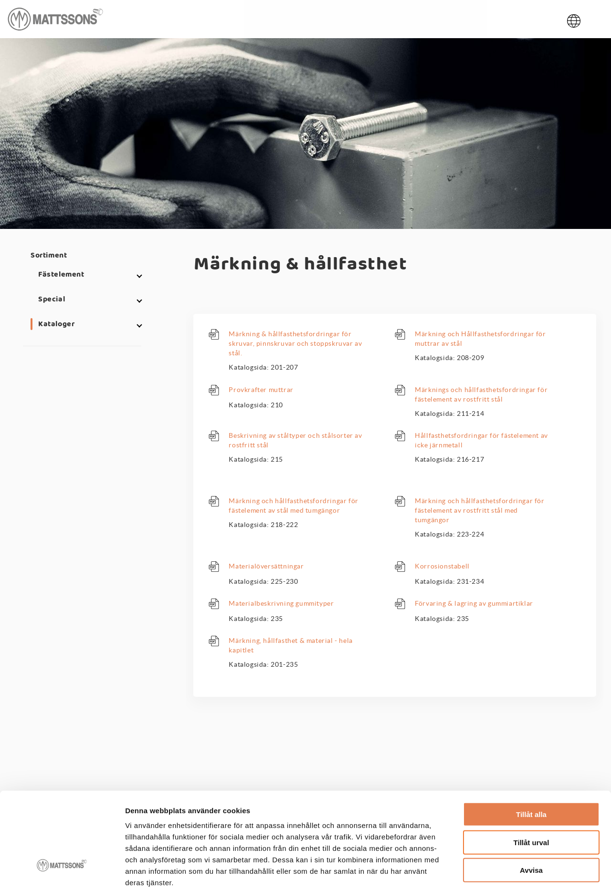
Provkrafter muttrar (261, 389)
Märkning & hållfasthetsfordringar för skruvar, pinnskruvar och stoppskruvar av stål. (295, 343)
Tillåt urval (531, 791)
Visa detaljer (518, 870)
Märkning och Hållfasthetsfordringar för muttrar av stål (480, 338)
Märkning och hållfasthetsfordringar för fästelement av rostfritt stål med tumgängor (479, 510)
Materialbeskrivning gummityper (281, 603)
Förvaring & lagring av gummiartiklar (474, 603)
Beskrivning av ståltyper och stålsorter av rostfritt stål (295, 440)
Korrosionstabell (442, 566)
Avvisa (531, 819)
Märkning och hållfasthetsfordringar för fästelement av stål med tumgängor (293, 505)
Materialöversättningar (266, 566)
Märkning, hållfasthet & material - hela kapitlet (290, 645)
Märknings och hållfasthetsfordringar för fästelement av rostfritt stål (481, 394)
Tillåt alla (531, 763)
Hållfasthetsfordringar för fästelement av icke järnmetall (481, 440)
